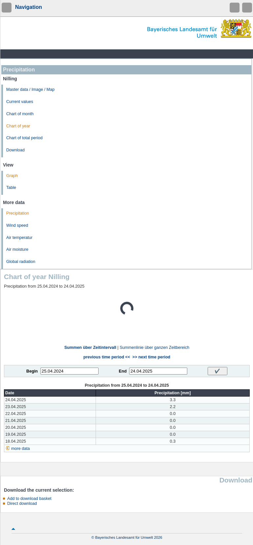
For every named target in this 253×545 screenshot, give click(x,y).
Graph (12, 175)
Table (11, 187)
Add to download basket (29, 498)
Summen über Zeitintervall (90, 347)
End (123, 371)
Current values (19, 101)
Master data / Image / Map (30, 89)
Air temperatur (19, 237)
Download (15, 150)
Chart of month (20, 114)
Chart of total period (24, 138)
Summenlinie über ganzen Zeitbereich (154, 347)
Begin (32, 371)
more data (20, 448)
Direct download (22, 503)
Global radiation (20, 261)
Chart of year (18, 126)
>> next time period (151, 357)
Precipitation (17, 213)
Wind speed (17, 225)
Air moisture (17, 249)
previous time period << (106, 357)
